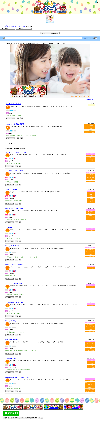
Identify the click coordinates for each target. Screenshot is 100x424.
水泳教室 (90, 157)
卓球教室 (89, 387)
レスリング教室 (91, 367)
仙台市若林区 (12, 26)
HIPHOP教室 (91, 194)
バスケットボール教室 (89, 132)
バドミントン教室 (91, 365)
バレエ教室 (91, 193)
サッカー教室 (89, 128)
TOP (2, 26)
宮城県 (6, 26)
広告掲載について (90, 99)
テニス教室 (91, 160)
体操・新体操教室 (89, 125)
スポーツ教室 (21, 26)
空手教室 (90, 181)
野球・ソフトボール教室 (89, 126)
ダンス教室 (91, 155)
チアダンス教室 (90, 213)
